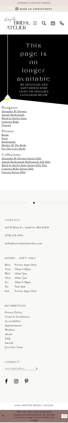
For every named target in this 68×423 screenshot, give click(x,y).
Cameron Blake (10, 122)
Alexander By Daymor (14, 112)
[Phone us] (61, 23)
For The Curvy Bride (14, 149)
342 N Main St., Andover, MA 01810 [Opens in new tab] (27, 228)
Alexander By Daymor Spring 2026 (21, 159)
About (8, 334)
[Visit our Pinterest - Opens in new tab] (26, 382)
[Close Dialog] (3, 416)
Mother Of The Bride (14, 145)
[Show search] (44, 23)
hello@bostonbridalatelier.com (23, 244)
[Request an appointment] (34, 9)
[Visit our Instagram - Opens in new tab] (16, 382)
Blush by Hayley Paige (14, 119)
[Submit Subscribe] (36, 369)
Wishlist (10, 330)
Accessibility (12, 321)
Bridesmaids (9, 142)
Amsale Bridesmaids (13, 115)
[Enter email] (21, 369)
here (36, 421)
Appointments (13, 326)
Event (5, 139)
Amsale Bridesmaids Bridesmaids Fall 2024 (26, 162)
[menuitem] (35, 23)
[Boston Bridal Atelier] (17, 24)
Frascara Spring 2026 (13, 172)
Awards (9, 343)
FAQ (7, 339)
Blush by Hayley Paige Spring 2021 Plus (24, 165)
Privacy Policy (13, 313)
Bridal (5, 135)
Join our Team (14, 348)
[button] (35, 23)
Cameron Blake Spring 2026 (18, 169)
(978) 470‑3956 (14, 236)
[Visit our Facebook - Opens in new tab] (6, 382)
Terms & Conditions (17, 317)
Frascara (6, 125)
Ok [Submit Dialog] (64, 417)
